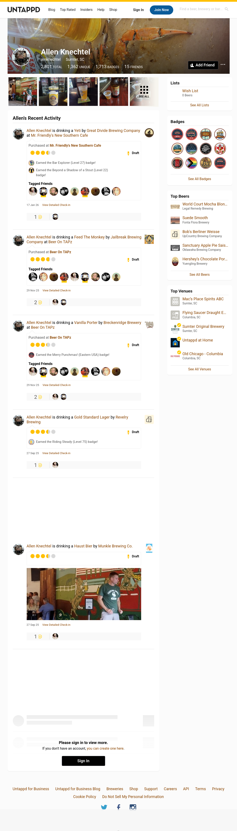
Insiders (86, 10)
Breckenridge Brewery (122, 322)
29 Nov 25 (33, 290)
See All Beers (200, 275)
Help (101, 10)
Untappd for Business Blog (77, 789)
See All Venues (199, 369)
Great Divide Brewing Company (113, 130)
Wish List (190, 91)
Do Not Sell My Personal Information (133, 797)
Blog (51, 10)
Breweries (114, 789)
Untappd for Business (31, 789)
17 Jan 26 (33, 205)
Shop (113, 10)
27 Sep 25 (33, 453)
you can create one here (105, 748)
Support (151, 789)
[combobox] (204, 9)
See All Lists (199, 105)
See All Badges (199, 179)
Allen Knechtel (39, 130)
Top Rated (67, 10)
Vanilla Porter (86, 322)
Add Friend (205, 65)
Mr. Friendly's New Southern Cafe (59, 135)
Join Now (161, 10)
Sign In (138, 10)
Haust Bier (83, 546)
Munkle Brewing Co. (115, 546)
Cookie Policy (84, 797)
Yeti (77, 130)
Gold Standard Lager (92, 417)
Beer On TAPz (60, 242)
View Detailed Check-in (56, 205)
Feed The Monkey (89, 237)
